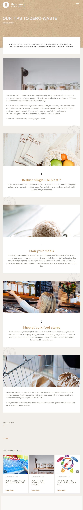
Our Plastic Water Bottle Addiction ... (15, 483)
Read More (10, 490)
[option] (16, 474)
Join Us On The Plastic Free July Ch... (66, 483)
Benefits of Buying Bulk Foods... (37, 483)
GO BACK (5, 438)
